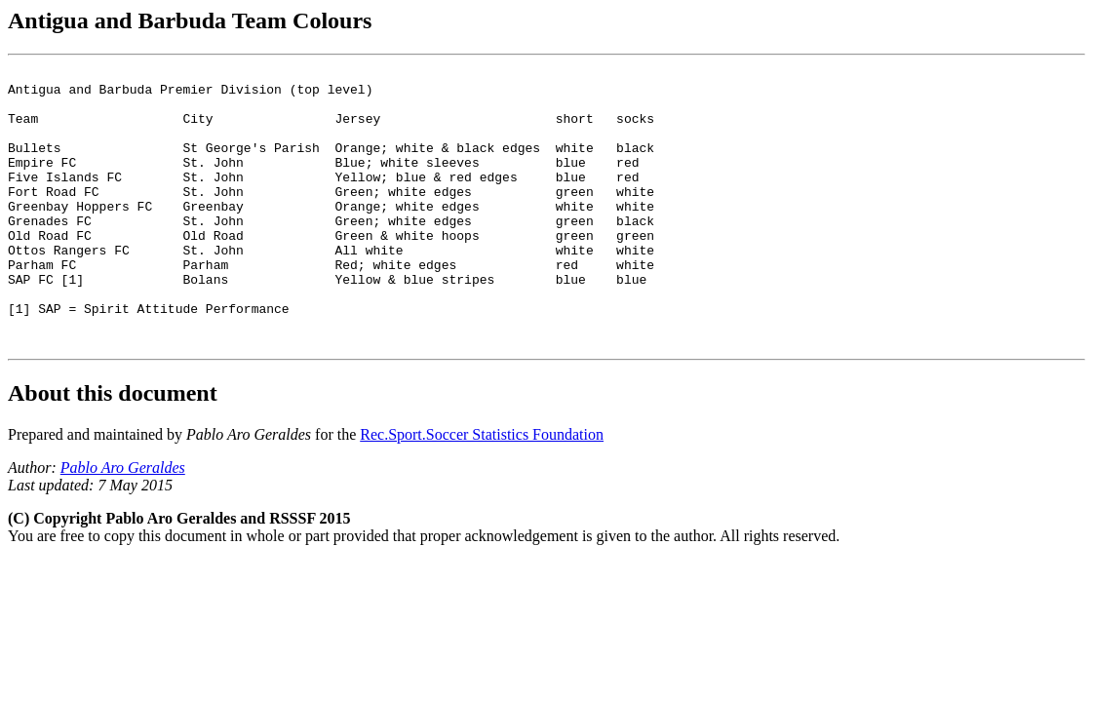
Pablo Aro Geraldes (122, 523)
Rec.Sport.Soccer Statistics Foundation (482, 490)
